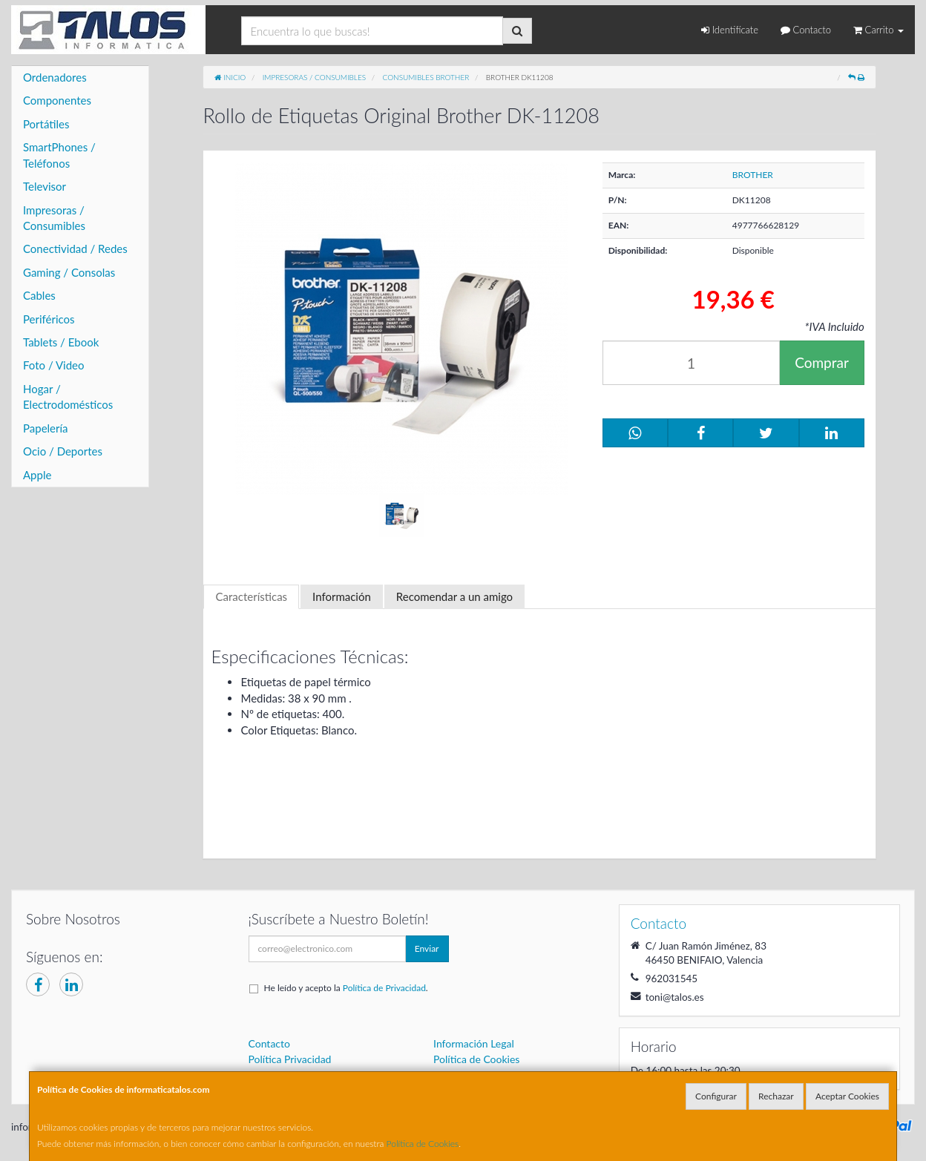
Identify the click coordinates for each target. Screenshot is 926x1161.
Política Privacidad (290, 1059)
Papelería (45, 428)
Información (341, 596)
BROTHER (752, 174)
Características (251, 596)
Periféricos (49, 319)
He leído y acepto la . (346, 987)
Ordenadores (55, 77)
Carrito (878, 30)
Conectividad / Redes (75, 248)
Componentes (57, 100)
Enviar (427, 948)
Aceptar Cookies (847, 1096)
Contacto (806, 30)
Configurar (716, 1096)
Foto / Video (54, 365)
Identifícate (729, 30)
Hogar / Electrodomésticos (68, 396)
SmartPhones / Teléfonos (59, 154)
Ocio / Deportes (62, 451)
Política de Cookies (423, 1143)
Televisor (44, 186)
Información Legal (473, 1043)
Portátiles (46, 124)
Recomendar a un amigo (454, 596)
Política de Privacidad (384, 987)
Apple (37, 474)
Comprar (822, 362)
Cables (39, 295)
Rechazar (776, 1096)
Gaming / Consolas (69, 272)
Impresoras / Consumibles (54, 217)
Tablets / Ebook (61, 342)
